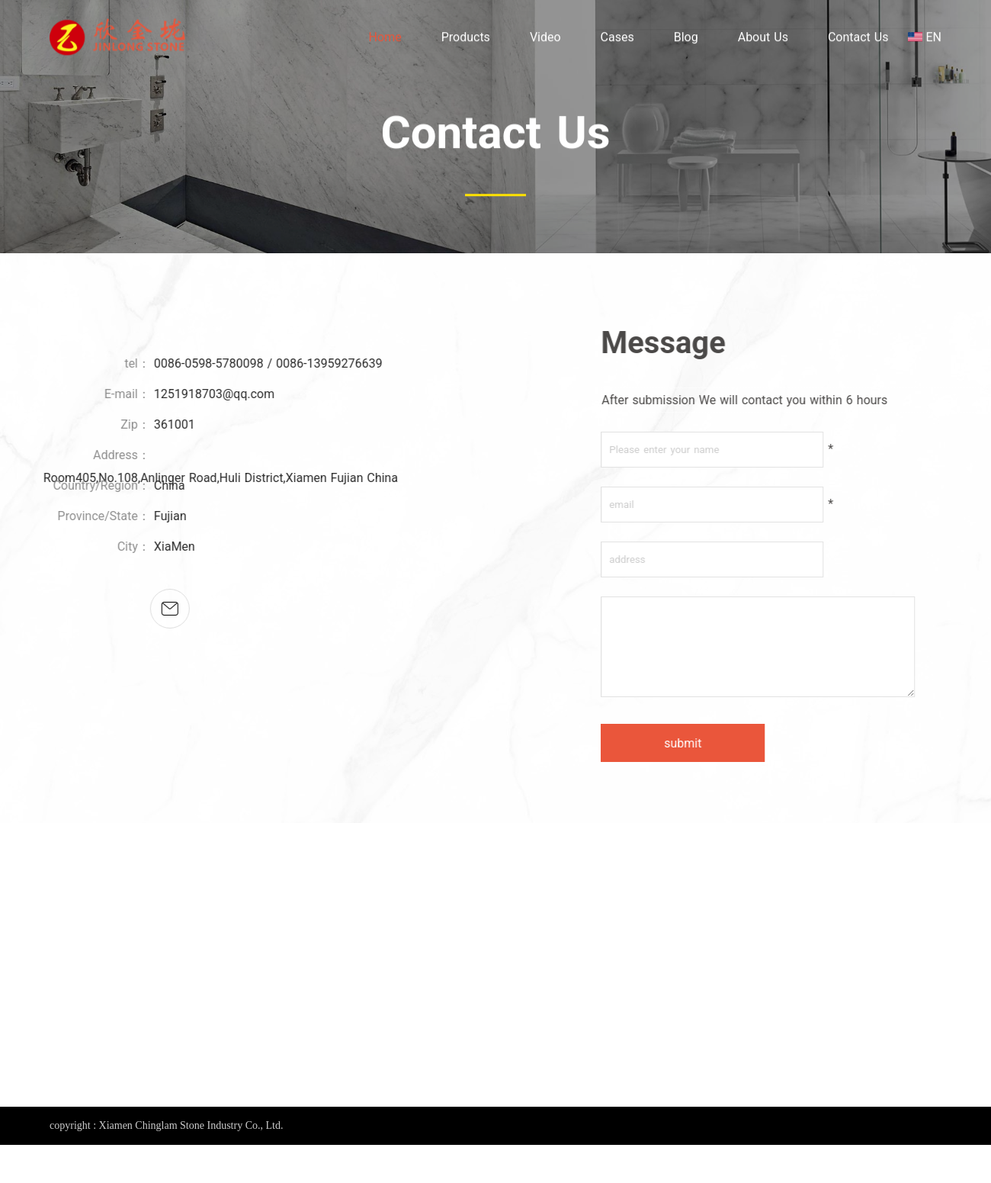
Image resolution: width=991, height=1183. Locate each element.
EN (933, 39)
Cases (617, 39)
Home (385, 39)
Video (545, 39)
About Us (763, 39)
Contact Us (858, 39)
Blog (686, 39)
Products (465, 39)
